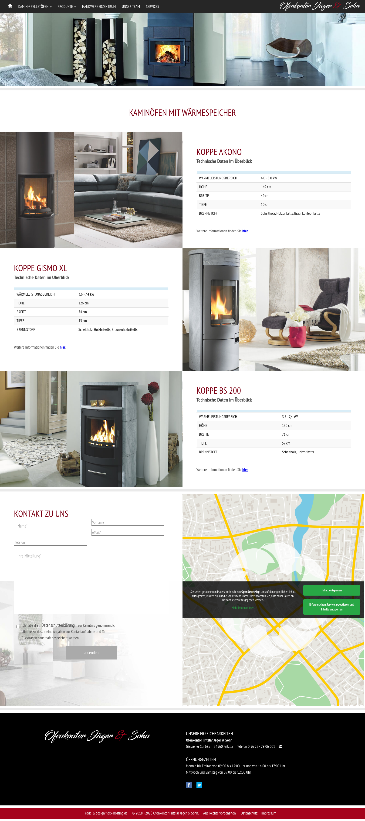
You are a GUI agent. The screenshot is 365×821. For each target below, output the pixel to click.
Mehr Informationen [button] (243, 608)
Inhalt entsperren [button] (332, 590)
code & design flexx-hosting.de (106, 813)
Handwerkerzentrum (99, 6)
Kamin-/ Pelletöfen (35, 6)
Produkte (67, 6)
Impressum (268, 813)
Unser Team (131, 6)
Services (152, 6)
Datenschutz (249, 813)
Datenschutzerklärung (58, 625)
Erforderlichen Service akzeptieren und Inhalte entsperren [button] (331, 606)
